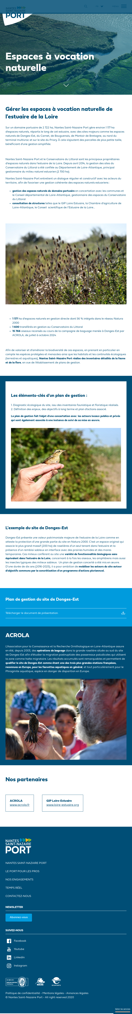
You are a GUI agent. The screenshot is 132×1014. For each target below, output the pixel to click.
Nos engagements (19, 880)
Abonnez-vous (19, 918)
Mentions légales (53, 993)
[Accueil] (16, 12)
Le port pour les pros (22, 872)
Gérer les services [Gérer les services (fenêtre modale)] (122, 1010)
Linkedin (16, 958)
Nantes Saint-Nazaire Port (26, 863)
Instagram (17, 966)
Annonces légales (77, 993)
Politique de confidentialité (23, 993)
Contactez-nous (18, 896)
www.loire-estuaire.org (62, 805)
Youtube (15, 950)
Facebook (16, 941)
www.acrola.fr (20, 805)
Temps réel (14, 888)
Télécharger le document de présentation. (66, 613)
